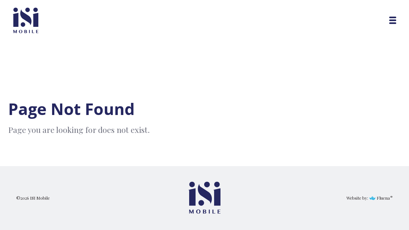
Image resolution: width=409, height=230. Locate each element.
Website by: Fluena (368, 198)
